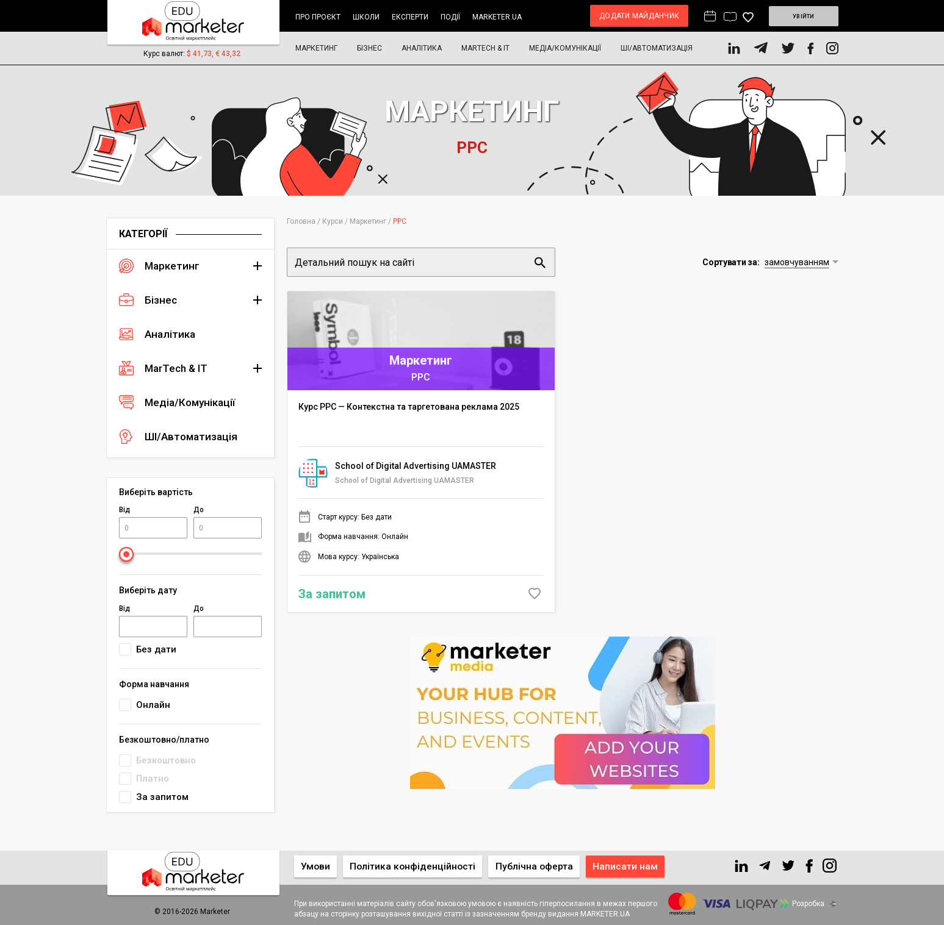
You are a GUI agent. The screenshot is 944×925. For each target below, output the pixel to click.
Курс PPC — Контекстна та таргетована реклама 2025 (408, 403)
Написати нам (636, 866)
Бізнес (369, 48)
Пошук (540, 262)
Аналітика (422, 48)
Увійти (795, 16)
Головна (301, 221)
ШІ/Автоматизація (657, 48)
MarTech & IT (485, 48)
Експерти (410, 17)
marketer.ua (497, 17)
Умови (317, 866)
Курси (332, 221)
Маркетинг (316, 48)
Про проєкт (317, 17)
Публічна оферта (542, 866)
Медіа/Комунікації (565, 48)
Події (450, 17)
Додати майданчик (623, 16)
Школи (366, 17)
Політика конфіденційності (417, 866)
